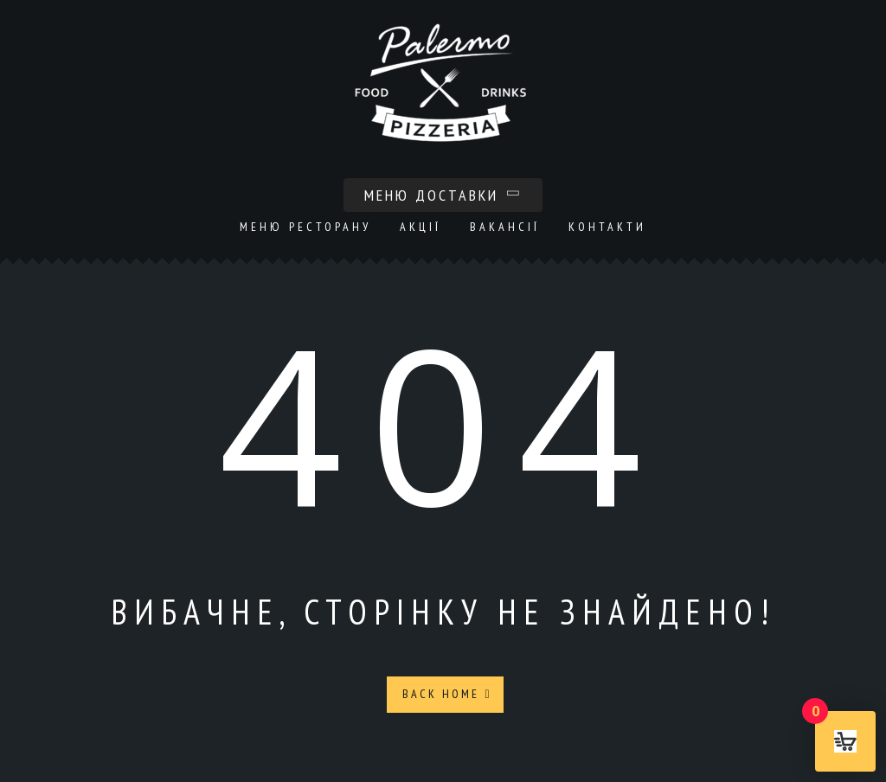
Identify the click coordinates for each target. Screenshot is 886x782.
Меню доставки (443, 195)
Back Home (446, 694)
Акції (420, 226)
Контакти (607, 226)
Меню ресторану (305, 226)
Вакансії (505, 226)
